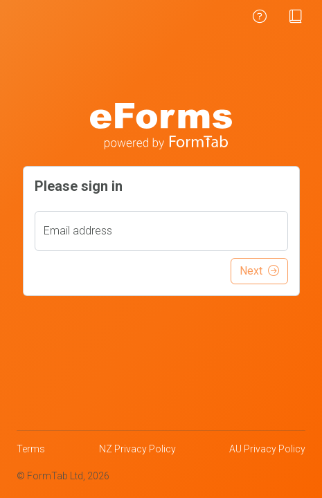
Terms (31, 448)
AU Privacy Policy (267, 448)
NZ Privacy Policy (137, 448)
